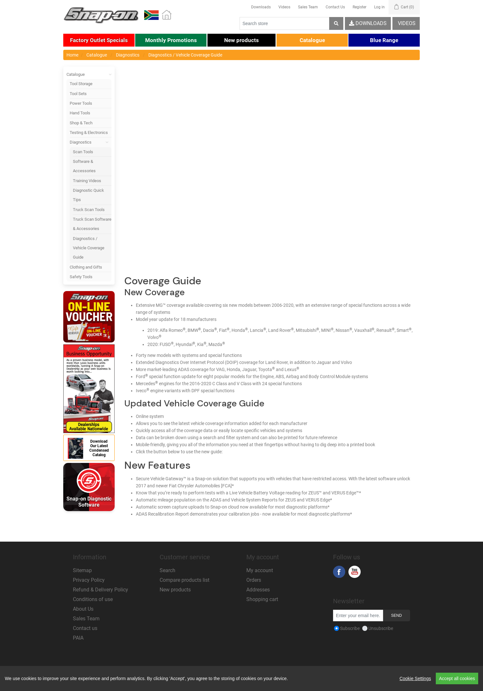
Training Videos (87, 180)
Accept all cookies (457, 678)
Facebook (339, 572)
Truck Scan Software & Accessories (92, 224)
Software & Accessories (84, 166)
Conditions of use (93, 599)
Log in (379, 7)
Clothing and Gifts (86, 267)
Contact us (85, 628)
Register (359, 7)
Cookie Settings (415, 678)
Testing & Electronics (89, 132)
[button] (99, 40)
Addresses (258, 590)
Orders (253, 580)
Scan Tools (83, 151)
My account (259, 570)
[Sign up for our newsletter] (358, 615)
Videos (284, 7)
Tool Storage (81, 83)
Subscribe (350, 628)
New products (175, 590)
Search (167, 570)
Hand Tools (80, 113)
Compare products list (184, 580)
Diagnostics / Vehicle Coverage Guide (88, 248)
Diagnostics (90, 142)
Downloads (261, 7)
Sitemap (82, 570)
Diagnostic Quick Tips (88, 195)
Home (72, 55)
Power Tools (81, 103)
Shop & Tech (81, 122)
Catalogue (88, 74)
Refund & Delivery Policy (100, 590)
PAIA (78, 638)
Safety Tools (81, 276)
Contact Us (335, 7)
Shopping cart (262, 599)
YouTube (354, 572)
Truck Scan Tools (89, 209)
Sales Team (308, 7)
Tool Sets (78, 93)
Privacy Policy (89, 580)
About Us (83, 609)
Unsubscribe (380, 628)
